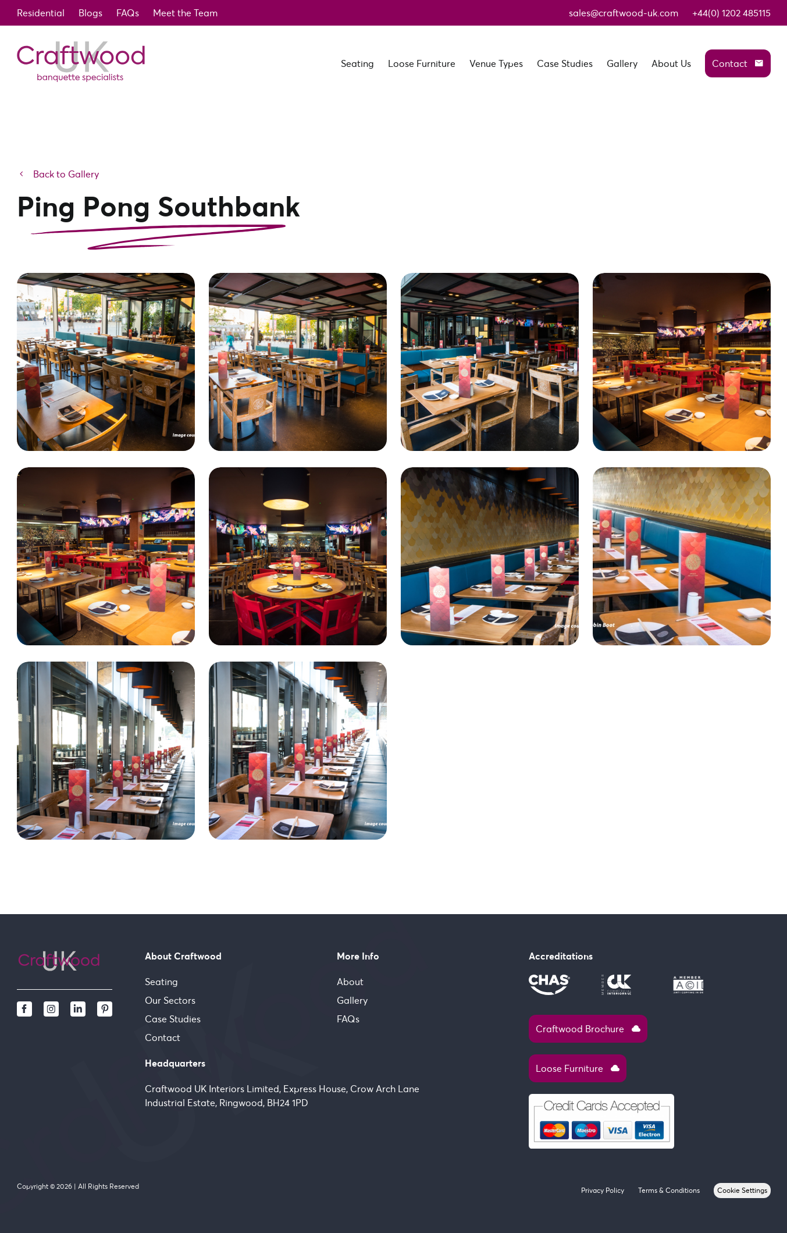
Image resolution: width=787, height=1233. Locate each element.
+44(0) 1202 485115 (731, 13)
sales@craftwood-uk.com (623, 13)
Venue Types (496, 63)
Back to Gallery (58, 174)
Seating (357, 63)
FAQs (127, 13)
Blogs (90, 13)
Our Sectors (170, 1000)
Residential (41, 13)
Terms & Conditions (669, 1190)
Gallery (622, 63)
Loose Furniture (421, 63)
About (350, 981)
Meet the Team (185, 13)
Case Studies (565, 63)
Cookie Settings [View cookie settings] (742, 1190)
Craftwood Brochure (588, 1029)
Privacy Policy (602, 1190)
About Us (671, 63)
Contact (738, 63)
